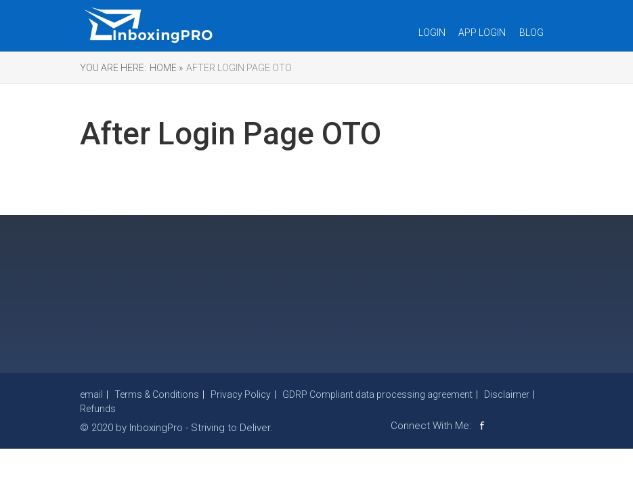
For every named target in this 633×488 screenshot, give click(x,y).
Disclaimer (506, 394)
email (91, 394)
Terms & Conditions (156, 394)
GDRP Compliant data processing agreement (377, 394)
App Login (482, 32)
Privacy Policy (241, 394)
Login (431, 32)
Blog (531, 32)
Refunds (98, 408)
